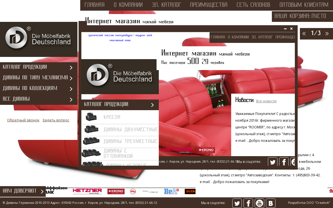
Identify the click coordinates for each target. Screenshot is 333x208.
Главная (95, 5)
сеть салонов (253, 5)
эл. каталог (166, 5)
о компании (128, 5)
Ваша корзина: (292, 16)
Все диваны (16, 99)
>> (326, 33)
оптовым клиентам (304, 5)
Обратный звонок (23, 120)
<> (188, 99)
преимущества (209, 5)
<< (303, 33)
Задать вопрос (55, 120)
